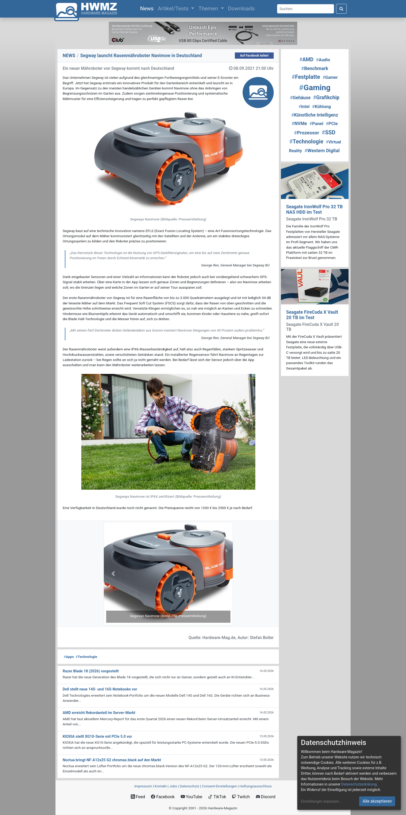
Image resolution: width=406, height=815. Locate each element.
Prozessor (306, 133)
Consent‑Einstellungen (219, 786)
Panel (316, 123)
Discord (266, 796)
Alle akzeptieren (377, 801)
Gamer (330, 77)
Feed (138, 796)
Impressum (143, 786)
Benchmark (314, 68)
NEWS (69, 55)
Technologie (86, 657)
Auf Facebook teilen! (254, 55)
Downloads (241, 8)
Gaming (315, 87)
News (148, 8)
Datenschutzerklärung (358, 784)
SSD (328, 132)
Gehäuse (300, 97)
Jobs (173, 786)
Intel (304, 106)
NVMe (299, 123)
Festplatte (306, 77)
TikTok (217, 796)
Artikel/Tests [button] (174, 8)
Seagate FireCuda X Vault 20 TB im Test (312, 315)
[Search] (305, 9)
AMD (306, 60)
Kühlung (321, 106)
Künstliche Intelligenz (314, 115)
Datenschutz (189, 786)
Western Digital (321, 150)
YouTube (191, 796)
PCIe (332, 123)
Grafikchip (326, 98)
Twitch (241, 796)
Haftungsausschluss (256, 786)
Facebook (163, 796)
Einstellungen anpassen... (321, 801)
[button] (113, 573)
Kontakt (161, 786)
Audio (323, 59)
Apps (69, 657)
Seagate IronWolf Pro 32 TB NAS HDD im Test (314, 209)
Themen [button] (208, 8)
